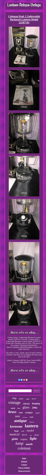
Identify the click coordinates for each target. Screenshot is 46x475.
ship (14, 398)
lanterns (31, 422)
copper (37, 413)
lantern (31, 426)
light (33, 438)
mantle (29, 444)
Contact (24, 465)
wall (22, 431)
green (34, 399)
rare (17, 416)
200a (34, 407)
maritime (24, 417)
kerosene (16, 426)
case (21, 412)
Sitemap (24, 461)
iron (18, 408)
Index (24, 458)
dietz (31, 435)
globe (15, 438)
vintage (14, 402)
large (16, 431)
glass (26, 407)
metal (13, 408)
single (29, 413)
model (30, 430)
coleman (24, 448)
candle (27, 399)
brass (12, 412)
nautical (14, 434)
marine (21, 399)
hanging (36, 403)
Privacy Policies (24, 468)
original (23, 439)
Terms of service (24, 471)
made (31, 417)
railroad (26, 404)
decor (24, 434)
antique (20, 421)
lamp (19, 443)
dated (36, 435)
